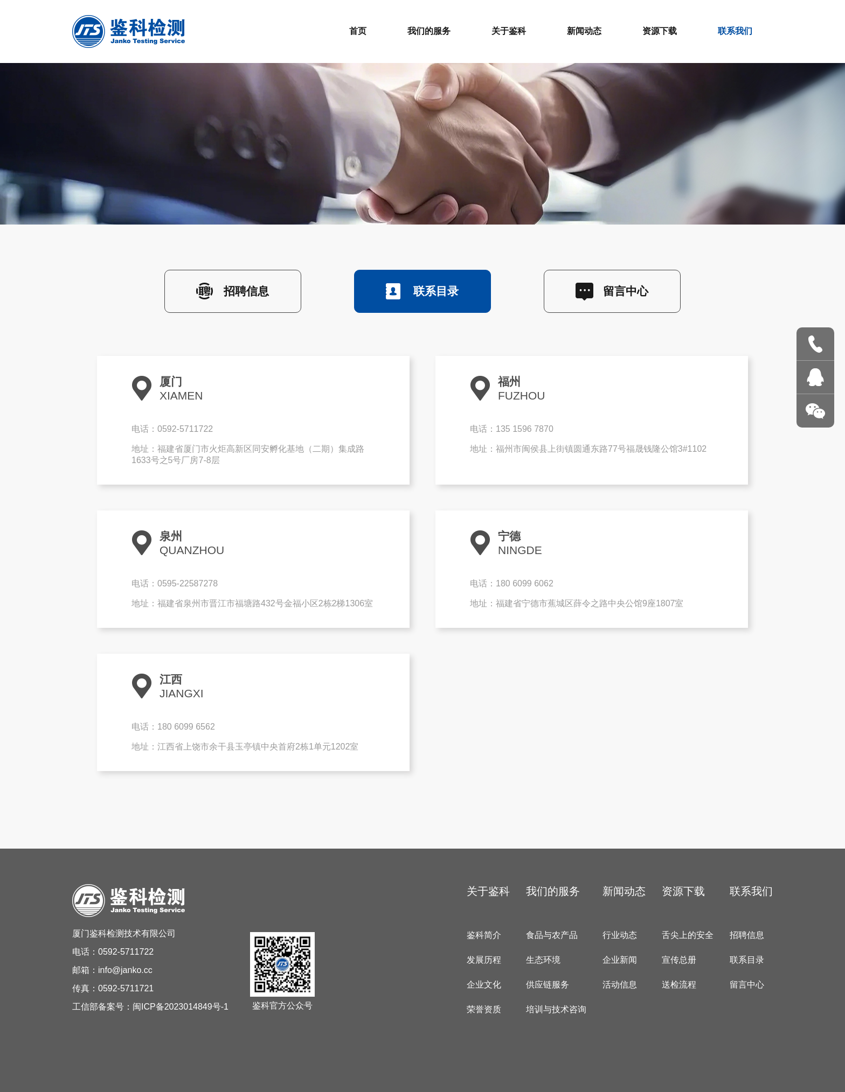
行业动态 (619, 935)
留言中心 (625, 291)
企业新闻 (619, 959)
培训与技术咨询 (556, 1009)
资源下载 (659, 31)
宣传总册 (679, 959)
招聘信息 (246, 291)
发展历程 (484, 959)
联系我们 (735, 31)
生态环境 (543, 959)
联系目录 (436, 291)
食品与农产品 (552, 935)
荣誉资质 (484, 1009)
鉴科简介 (484, 935)
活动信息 (619, 984)
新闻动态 (584, 31)
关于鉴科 (508, 31)
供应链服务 (547, 984)
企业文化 (484, 984)
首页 (357, 31)
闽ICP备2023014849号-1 (180, 1006)
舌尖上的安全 (688, 935)
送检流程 (679, 984)
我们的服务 (429, 31)
